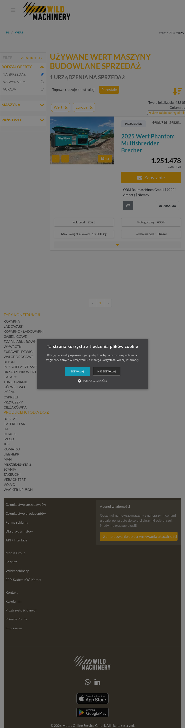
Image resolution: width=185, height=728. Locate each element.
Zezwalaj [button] (77, 371)
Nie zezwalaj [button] (106, 371)
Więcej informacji (128, 360)
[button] (92, 364)
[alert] (92, 364)
